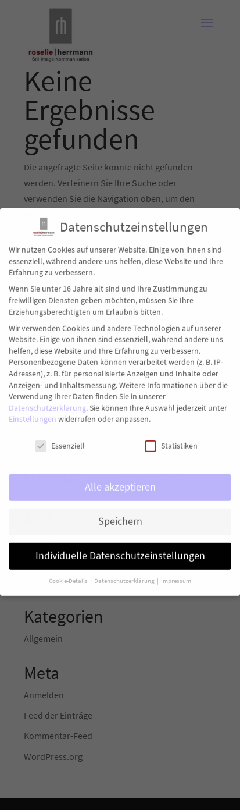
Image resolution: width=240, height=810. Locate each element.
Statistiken (171, 439)
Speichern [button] (120, 515)
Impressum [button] (176, 574)
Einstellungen (32, 412)
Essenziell (60, 439)
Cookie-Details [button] (69, 574)
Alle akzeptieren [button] (120, 480)
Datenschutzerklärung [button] (125, 574)
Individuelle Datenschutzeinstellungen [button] (120, 549)
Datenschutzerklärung (47, 401)
